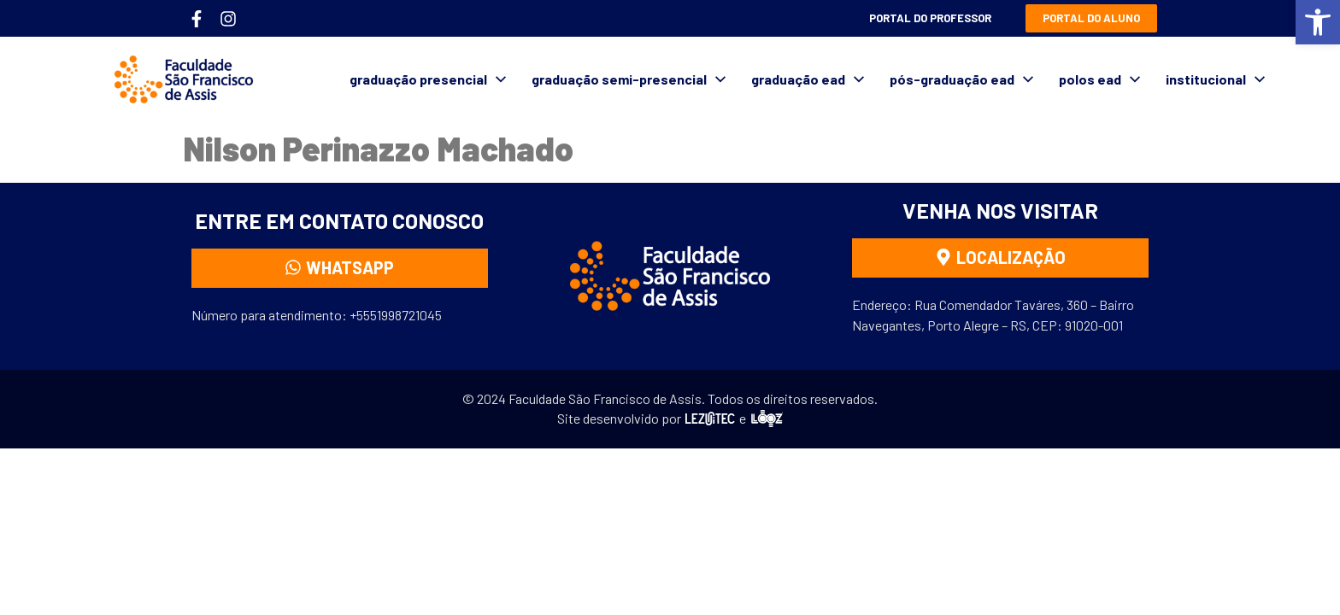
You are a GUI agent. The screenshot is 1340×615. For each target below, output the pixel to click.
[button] (1318, 22)
